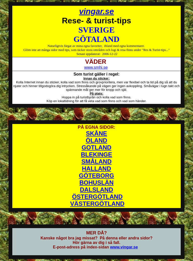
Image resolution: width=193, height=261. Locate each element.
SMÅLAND (96, 161)
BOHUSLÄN (96, 182)
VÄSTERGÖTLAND (97, 203)
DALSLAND (96, 189)
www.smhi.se (96, 67)
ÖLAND (96, 140)
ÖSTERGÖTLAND (97, 196)
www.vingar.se (124, 247)
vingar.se (96, 11)
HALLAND (96, 168)
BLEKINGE (96, 154)
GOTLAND (97, 147)
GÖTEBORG (96, 175)
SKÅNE (96, 133)
